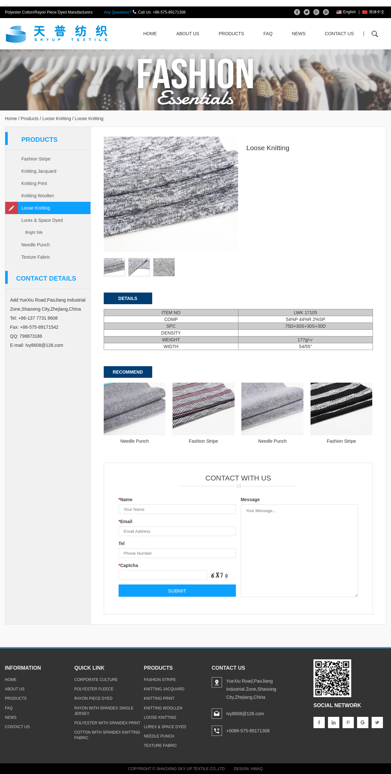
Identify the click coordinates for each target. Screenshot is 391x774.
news (10, 717)
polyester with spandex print (107, 723)
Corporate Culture (96, 679)
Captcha (128, 565)
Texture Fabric (35, 257)
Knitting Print (34, 183)
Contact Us (339, 33)
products (15, 698)
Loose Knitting (56, 118)
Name (126, 499)
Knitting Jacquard (38, 171)
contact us (17, 727)
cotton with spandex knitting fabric (107, 735)
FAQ (267, 33)
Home (150, 33)
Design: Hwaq (248, 769)
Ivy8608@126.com (44, 345)
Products (231, 33)
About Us (187, 33)
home (10, 679)
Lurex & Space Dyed (42, 220)
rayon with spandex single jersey (103, 711)
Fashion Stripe (35, 158)
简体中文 (373, 12)
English (346, 12)
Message (250, 499)
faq (9, 708)
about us (15, 689)
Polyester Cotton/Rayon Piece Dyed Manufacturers (48, 12)
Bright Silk (34, 232)
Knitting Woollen (37, 195)
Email (125, 521)
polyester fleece (93, 689)
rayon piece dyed (93, 698)
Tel (122, 543)
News (298, 33)
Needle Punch (35, 244)
